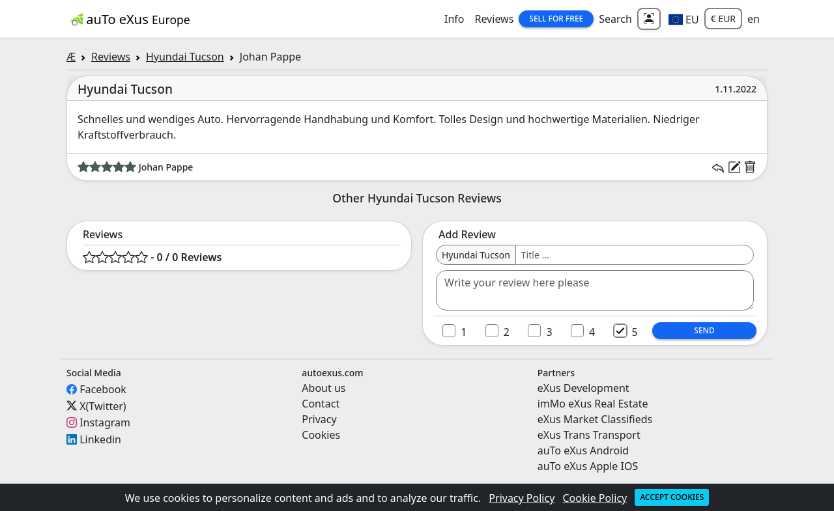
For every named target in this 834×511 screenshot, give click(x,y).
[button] (683, 19)
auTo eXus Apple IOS (588, 466)
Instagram (104, 422)
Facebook (102, 389)
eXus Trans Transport (589, 435)
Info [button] (454, 19)
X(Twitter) (102, 405)
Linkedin (100, 439)
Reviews (493, 19)
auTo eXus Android (583, 450)
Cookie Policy (595, 498)
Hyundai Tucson (185, 56)
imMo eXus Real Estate (593, 403)
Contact (320, 403)
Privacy (319, 419)
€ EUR (723, 18)
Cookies (321, 435)
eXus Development (583, 388)
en (753, 19)
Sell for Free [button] (556, 18)
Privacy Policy (521, 498)
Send (704, 330)
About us (323, 388)
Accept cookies (672, 497)
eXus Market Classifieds (595, 419)
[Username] (634, 255)
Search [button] (615, 19)
